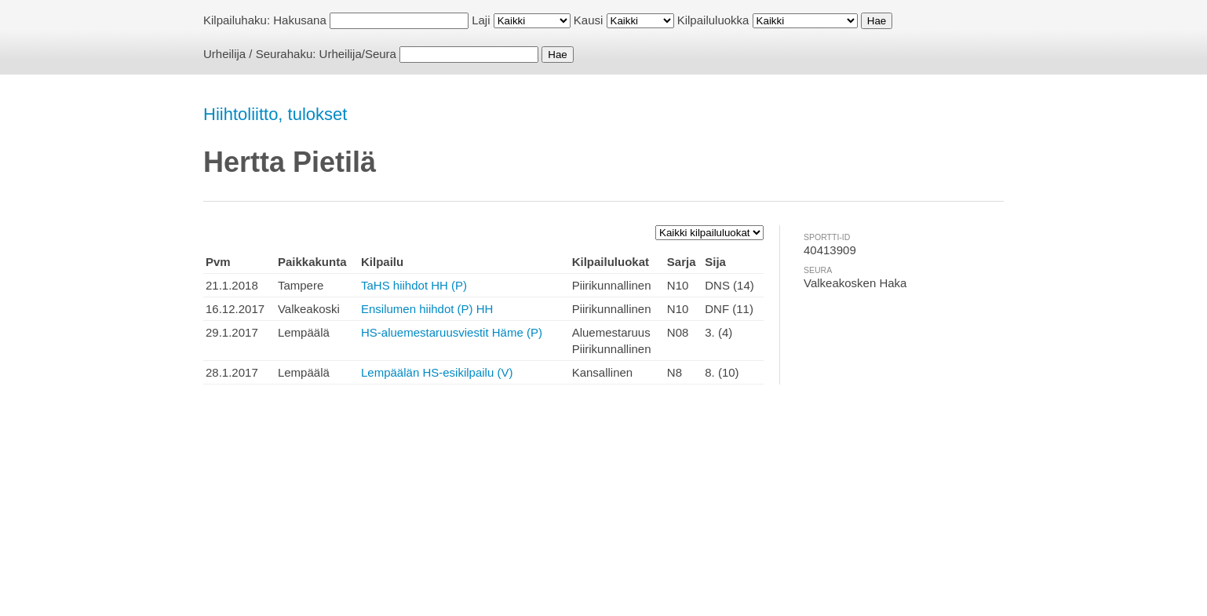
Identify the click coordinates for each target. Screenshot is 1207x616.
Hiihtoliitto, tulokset (275, 114)
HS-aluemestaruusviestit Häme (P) (451, 332)
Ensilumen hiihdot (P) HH (427, 308)
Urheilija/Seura (357, 53)
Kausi (589, 20)
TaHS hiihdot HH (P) (414, 285)
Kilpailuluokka (713, 20)
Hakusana (299, 20)
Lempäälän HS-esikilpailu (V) (436, 372)
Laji (481, 20)
